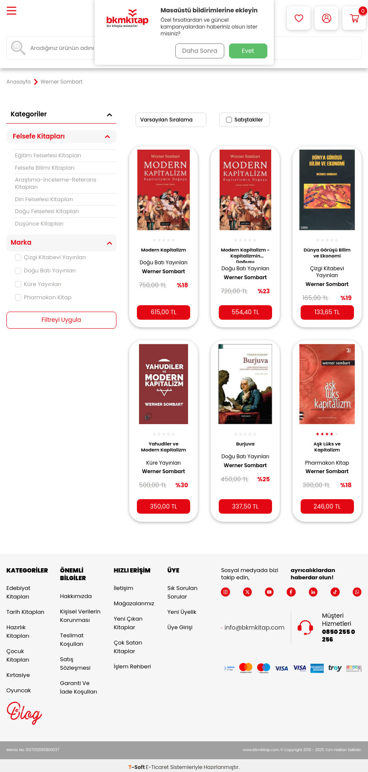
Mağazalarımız (134, 600)
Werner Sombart (163, 279)
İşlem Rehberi (132, 663)
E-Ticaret (157, 763)
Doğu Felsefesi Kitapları (47, 211)
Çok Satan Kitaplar (128, 643)
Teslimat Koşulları (72, 636)
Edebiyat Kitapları (18, 589)
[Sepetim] (354, 18)
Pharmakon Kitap (43, 297)
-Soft (137, 763)
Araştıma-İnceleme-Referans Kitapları (55, 183)
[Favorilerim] (298, 18)
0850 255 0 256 (338, 633)
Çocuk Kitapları (17, 652)
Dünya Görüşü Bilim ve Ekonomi (327, 248)
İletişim (123, 585)
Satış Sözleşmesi (75, 660)
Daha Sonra (197, 50)
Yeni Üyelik (182, 608)
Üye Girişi (180, 624)
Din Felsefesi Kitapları (44, 199)
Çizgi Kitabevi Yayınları (50, 257)
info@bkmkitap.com (254, 624)
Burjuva (245, 437)
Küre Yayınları (38, 284)
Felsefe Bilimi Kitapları (44, 168)
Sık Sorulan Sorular (182, 589)
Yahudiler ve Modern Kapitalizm (164, 442)
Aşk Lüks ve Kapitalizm (327, 440)
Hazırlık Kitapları (17, 628)
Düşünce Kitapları (39, 224)
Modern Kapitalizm (164, 248)
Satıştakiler (244, 119)
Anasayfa (18, 81)
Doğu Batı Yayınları (45, 270)
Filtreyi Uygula (61, 320)
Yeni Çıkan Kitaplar (128, 619)
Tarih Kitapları (25, 608)
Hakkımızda (76, 593)
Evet (248, 50)
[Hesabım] (326, 18)
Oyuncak (18, 687)
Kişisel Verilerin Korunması (80, 612)
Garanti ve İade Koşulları (78, 684)
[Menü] (11, 11)
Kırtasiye (18, 672)
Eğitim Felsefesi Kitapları (48, 155)
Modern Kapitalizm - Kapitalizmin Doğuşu (245, 250)
